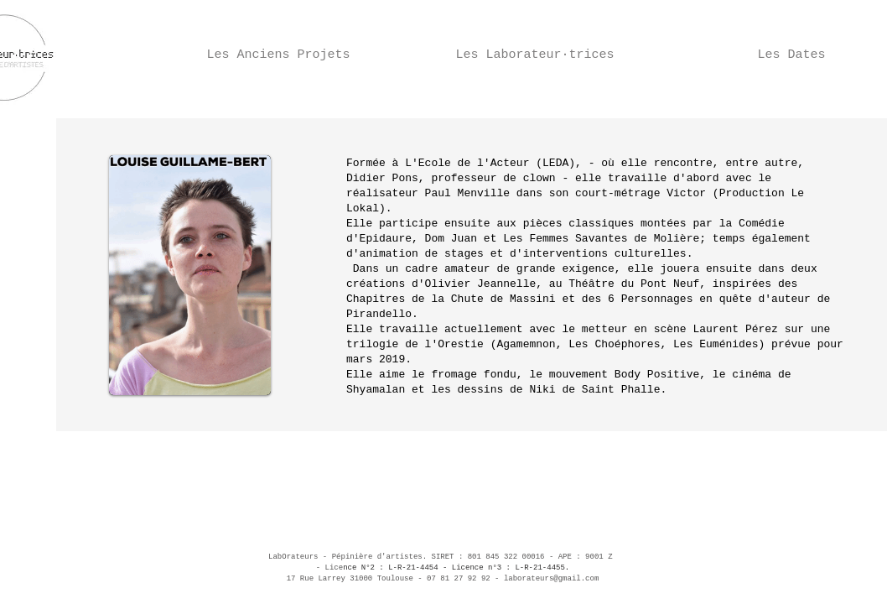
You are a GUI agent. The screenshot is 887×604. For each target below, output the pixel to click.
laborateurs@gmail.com (551, 579)
